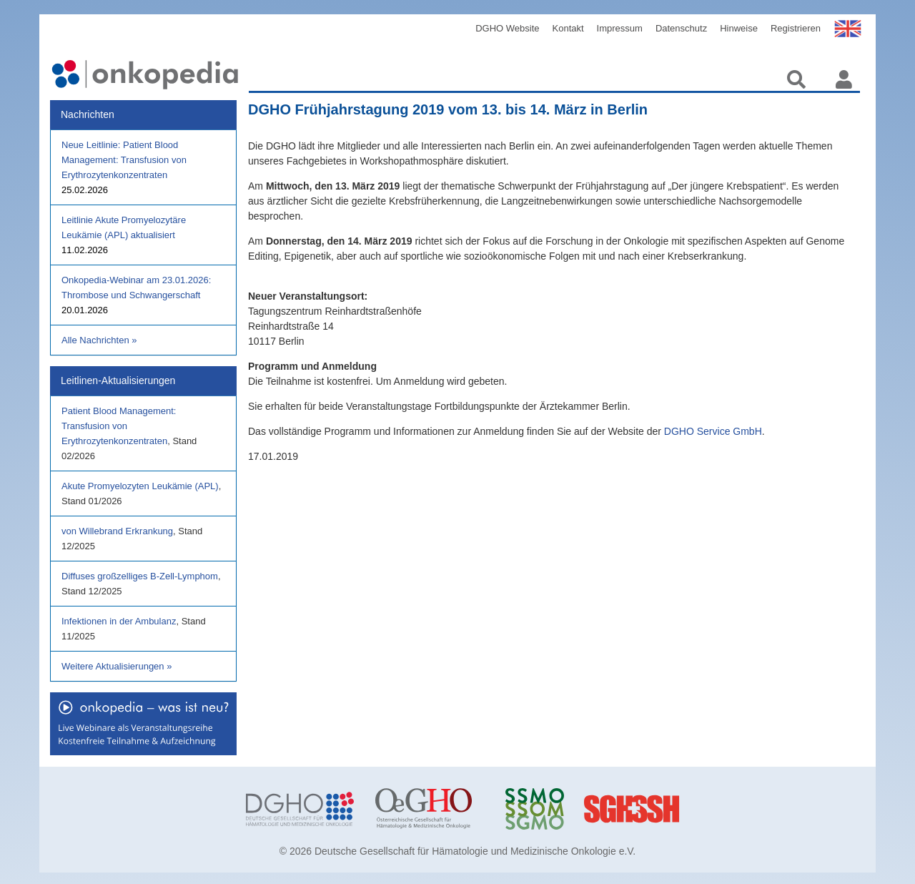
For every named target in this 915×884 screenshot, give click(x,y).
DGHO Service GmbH (713, 431)
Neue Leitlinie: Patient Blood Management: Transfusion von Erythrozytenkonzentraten (124, 159)
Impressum (620, 28)
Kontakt (568, 28)
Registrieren (796, 28)
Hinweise (739, 28)
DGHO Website (507, 28)
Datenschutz (681, 28)
